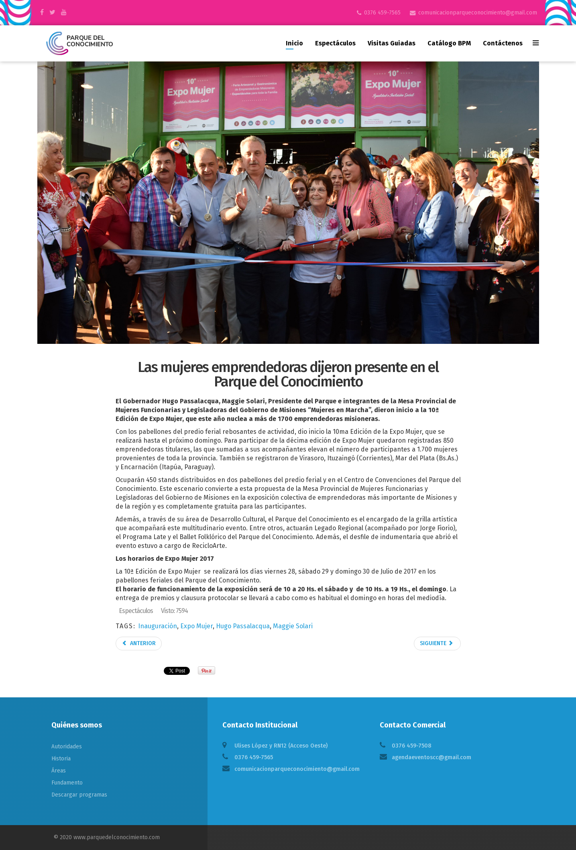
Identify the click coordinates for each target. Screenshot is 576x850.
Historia (61, 758)
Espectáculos (335, 43)
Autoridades (66, 746)
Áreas (58, 770)
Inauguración (157, 626)
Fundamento (67, 782)
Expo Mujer (196, 626)
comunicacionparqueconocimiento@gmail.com (477, 12)
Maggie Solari (293, 626)
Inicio (294, 43)
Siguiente (437, 643)
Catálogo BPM (449, 43)
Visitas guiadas (391, 43)
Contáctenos (503, 43)
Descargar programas (79, 794)
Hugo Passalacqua (243, 626)
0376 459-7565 (382, 12)
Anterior (139, 643)
